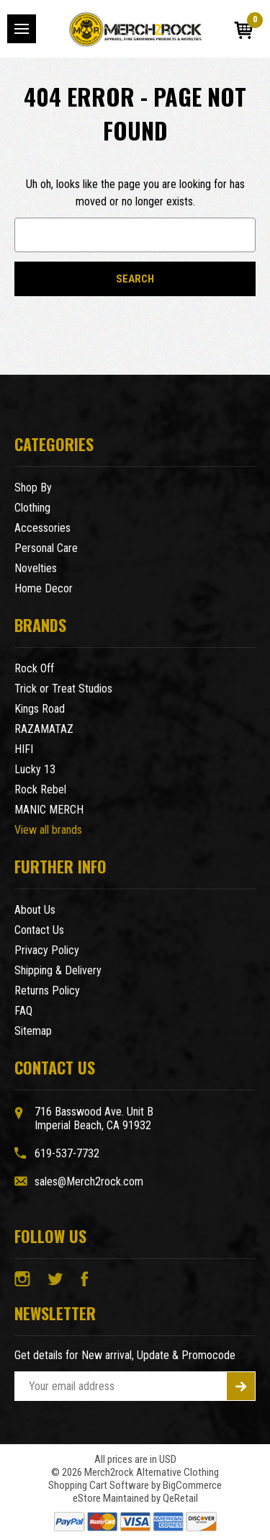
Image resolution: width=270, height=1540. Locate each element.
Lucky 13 (34, 769)
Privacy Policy (46, 950)
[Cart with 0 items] (243, 31)
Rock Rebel (40, 789)
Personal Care (46, 548)
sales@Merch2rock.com (89, 1181)
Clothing (32, 508)
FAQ (23, 1011)
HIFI (23, 749)
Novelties (35, 568)
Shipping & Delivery (58, 970)
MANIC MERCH (49, 809)
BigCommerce (192, 1485)
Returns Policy (47, 990)
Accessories (42, 528)
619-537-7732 (67, 1153)
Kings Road (39, 709)
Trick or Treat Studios (63, 688)
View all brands (48, 830)
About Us (34, 910)
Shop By (33, 487)
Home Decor (43, 588)
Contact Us (39, 930)
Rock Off (34, 668)
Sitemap (33, 1031)
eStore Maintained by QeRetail (135, 1498)
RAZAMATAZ (43, 729)
